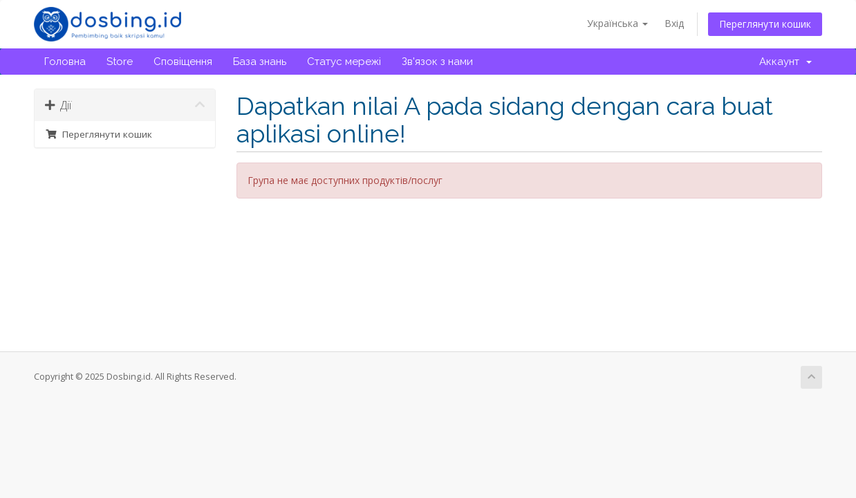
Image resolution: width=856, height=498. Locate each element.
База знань (259, 61)
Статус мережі (344, 61)
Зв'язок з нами (437, 61)
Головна (65, 61)
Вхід (674, 23)
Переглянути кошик (765, 23)
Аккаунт (785, 61)
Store (119, 61)
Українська (617, 23)
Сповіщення (182, 61)
